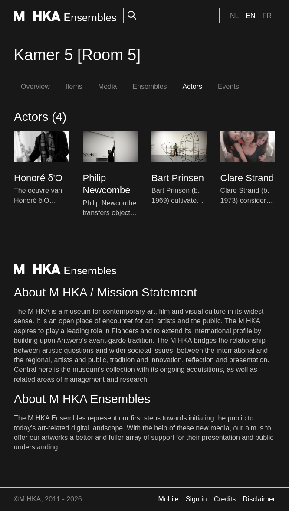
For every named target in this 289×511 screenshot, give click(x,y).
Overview (35, 86)
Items (74, 86)
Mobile (168, 499)
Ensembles (149, 86)
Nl (234, 16)
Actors (192, 86)
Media (107, 86)
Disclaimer (259, 499)
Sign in (196, 499)
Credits (225, 499)
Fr (267, 16)
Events (228, 86)
